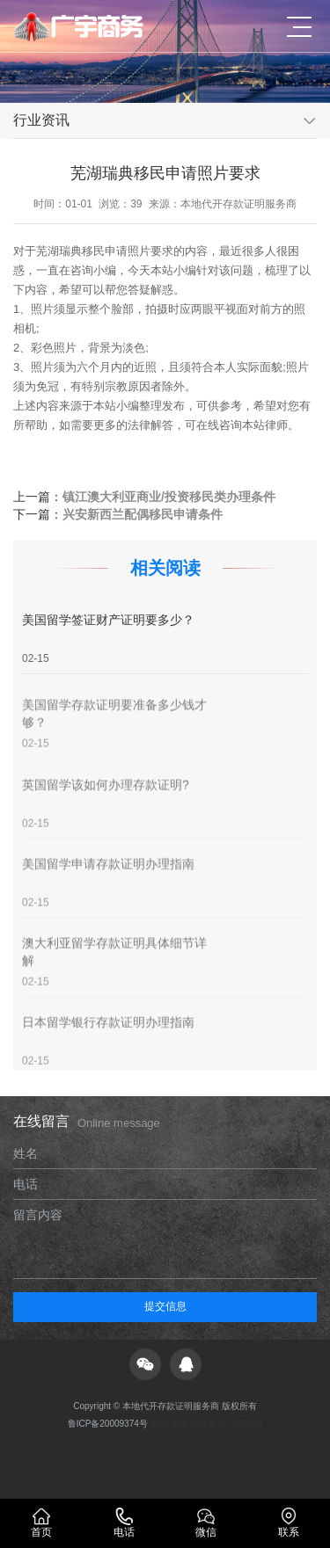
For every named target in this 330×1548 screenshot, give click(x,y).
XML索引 (208, 1423)
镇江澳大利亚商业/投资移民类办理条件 (168, 497)
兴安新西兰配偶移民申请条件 (142, 514)
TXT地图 (245, 1423)
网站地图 (169, 1423)
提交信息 (165, 1306)
